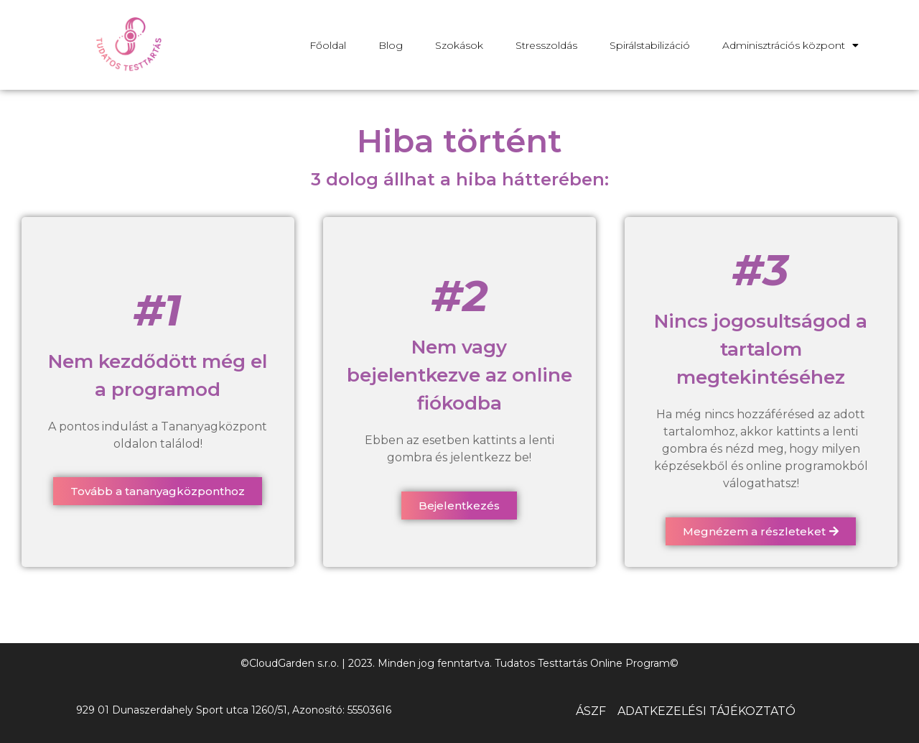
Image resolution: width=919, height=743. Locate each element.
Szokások (459, 45)
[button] (157, 491)
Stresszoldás (546, 45)
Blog (390, 45)
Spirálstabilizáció (650, 45)
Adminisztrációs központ (790, 45)
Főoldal (327, 45)
